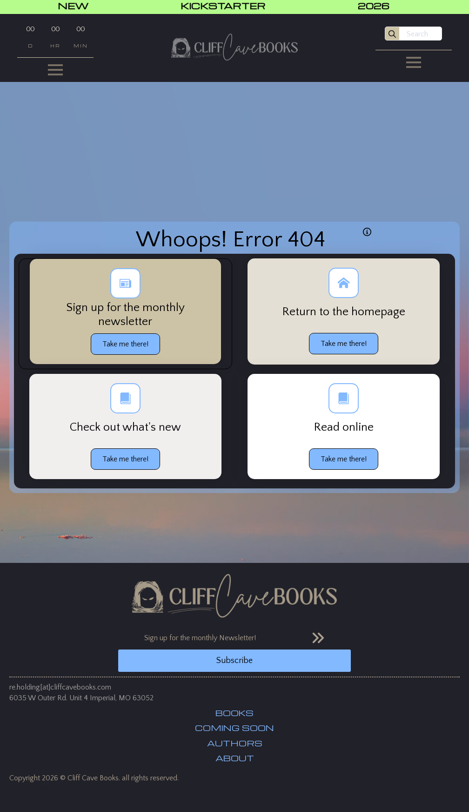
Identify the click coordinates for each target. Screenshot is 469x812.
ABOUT (234, 758)
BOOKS (234, 713)
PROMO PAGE (32, 788)
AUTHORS (234, 743)
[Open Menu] (55, 69)
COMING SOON (234, 728)
